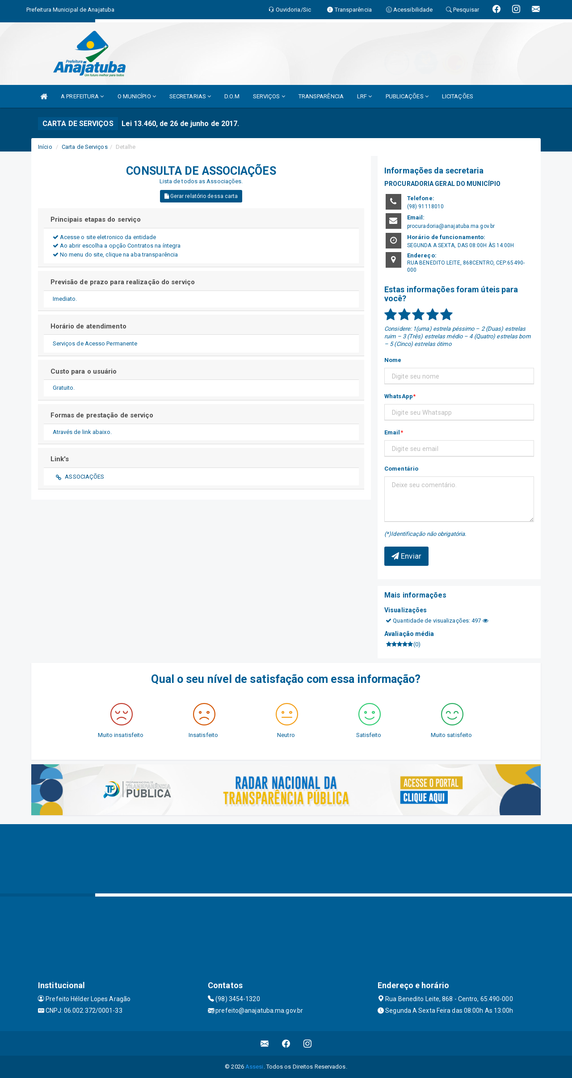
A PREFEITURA (82, 96)
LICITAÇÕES (457, 96)
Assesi (254, 1066)
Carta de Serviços (85, 146)
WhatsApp (398, 396)
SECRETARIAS (190, 96)
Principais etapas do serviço (95, 219)
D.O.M (232, 96)
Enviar (406, 556)
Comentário (401, 468)
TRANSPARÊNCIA (321, 96)
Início (45, 146)
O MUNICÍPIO (137, 96)
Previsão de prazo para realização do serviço (122, 282)
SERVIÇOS (269, 96)
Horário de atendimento (88, 326)
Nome (392, 360)
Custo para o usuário (83, 371)
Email (392, 432)
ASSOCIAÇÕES (84, 476)
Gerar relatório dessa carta (201, 196)
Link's (59, 459)
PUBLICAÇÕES (407, 96)
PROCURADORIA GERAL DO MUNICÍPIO (442, 183)
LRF (364, 96)
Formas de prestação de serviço (102, 415)
